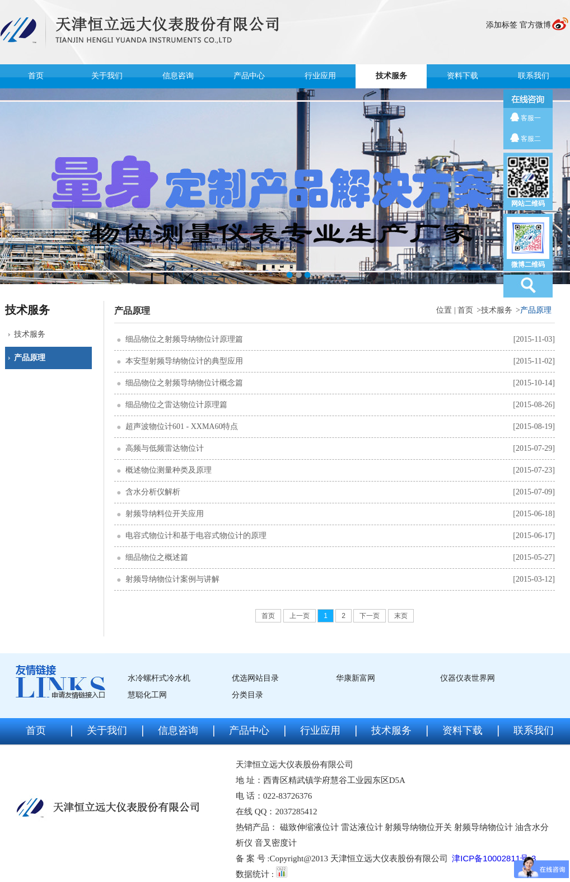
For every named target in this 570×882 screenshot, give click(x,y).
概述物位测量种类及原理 (168, 470)
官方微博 (535, 25)
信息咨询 (178, 76)
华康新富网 (355, 678)
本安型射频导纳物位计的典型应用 (184, 361)
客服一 (531, 118)
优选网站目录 (255, 678)
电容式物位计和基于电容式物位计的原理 (196, 535)
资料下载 (462, 76)
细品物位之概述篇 (156, 557)
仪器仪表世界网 (467, 678)
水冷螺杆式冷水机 (159, 678)
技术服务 (391, 76)
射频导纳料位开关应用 (164, 514)
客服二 (531, 139)
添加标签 (501, 25)
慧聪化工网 (147, 695)
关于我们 (107, 76)
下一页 (369, 616)
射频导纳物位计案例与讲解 (172, 579)
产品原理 (29, 357)
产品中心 (249, 76)
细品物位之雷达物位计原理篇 (176, 404)
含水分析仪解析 (152, 492)
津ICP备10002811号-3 (494, 858)
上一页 (299, 616)
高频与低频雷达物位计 (164, 448)
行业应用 (320, 76)
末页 (401, 616)
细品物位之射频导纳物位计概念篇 (184, 383)
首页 (36, 76)
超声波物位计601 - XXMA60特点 (181, 426)
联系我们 (533, 76)
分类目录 (247, 695)
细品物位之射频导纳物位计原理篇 (184, 339)
